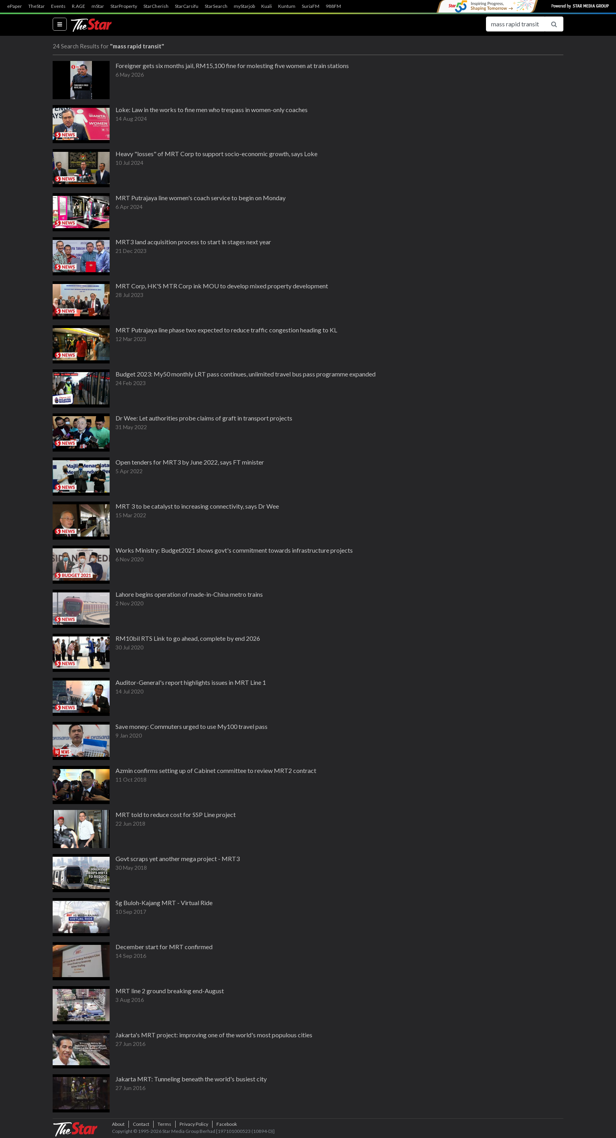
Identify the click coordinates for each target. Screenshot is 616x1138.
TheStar (36, 6)
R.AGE (78, 6)
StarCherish (156, 6)
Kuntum (286, 6)
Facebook (226, 1124)
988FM (333, 6)
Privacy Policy (194, 1124)
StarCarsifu (186, 6)
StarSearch (216, 6)
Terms (164, 1124)
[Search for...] (515, 24)
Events (58, 6)
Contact (141, 1124)
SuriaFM (310, 6)
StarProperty (123, 6)
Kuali (266, 6)
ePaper (14, 6)
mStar (98, 6)
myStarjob (244, 6)
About (118, 1124)
